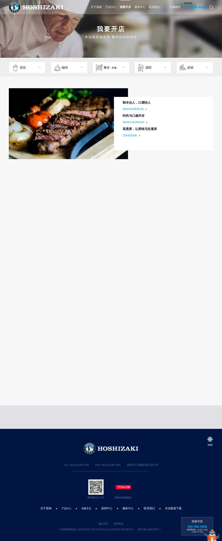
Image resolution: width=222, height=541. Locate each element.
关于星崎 (46, 508)
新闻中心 (106, 508)
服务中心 (128, 508)
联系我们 (149, 508)
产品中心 (66, 508)
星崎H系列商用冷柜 (133, 110)
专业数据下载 (173, 508)
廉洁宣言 (103, 523)
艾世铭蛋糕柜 (130, 136)
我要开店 (86, 508)
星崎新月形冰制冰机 (133, 123)
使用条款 (118, 523)
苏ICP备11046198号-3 (149, 529)
